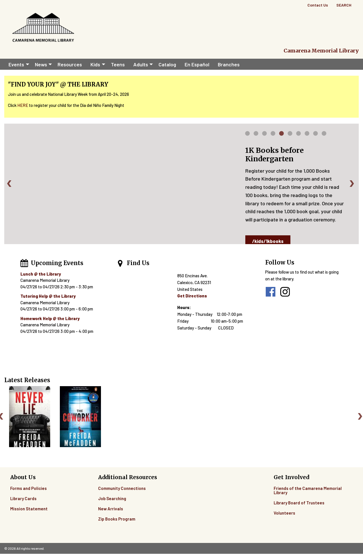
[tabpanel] (181, 184)
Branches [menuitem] (229, 64)
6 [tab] (290, 135)
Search (343, 5)
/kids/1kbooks (268, 241)
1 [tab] (247, 135)
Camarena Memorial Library (321, 50)
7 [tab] (298, 135)
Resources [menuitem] (70, 64)
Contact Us (317, 5)
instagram (285, 291)
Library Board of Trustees (299, 502)
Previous (10, 183)
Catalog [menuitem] (167, 64)
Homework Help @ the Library (50, 318)
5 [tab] (281, 135)
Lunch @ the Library (40, 273)
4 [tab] (273, 135)
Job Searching (112, 498)
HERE (22, 105)
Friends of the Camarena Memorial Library (308, 490)
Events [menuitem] (16, 64)
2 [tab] (256, 135)
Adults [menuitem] (140, 64)
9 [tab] (315, 135)
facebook (270, 291)
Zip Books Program (116, 518)
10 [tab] (324, 135)
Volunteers (284, 512)
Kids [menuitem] (95, 64)
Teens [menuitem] (118, 64)
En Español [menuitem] (197, 64)
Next (353, 183)
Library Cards (23, 498)
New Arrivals (110, 508)
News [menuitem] (41, 64)
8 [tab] (307, 135)
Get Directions (192, 295)
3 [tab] (264, 135)
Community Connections (122, 488)
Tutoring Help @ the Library (48, 296)
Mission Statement (29, 508)
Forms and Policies (28, 488)
